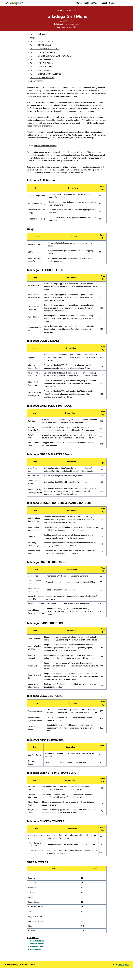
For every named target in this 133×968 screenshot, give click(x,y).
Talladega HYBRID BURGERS (41, 63)
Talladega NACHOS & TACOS (41, 41)
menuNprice (123, 964)
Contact (23, 964)
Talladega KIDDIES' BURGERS (41, 70)
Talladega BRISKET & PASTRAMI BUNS (45, 74)
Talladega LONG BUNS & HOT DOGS (44, 49)
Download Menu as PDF (66, 27)
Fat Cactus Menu (37, 944)
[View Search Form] (124, 2)
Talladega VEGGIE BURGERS (41, 67)
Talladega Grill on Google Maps (66, 24)
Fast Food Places (91, 3)
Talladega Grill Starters (39, 34)
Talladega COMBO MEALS (40, 45)
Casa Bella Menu (37, 941)
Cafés (79, 3)
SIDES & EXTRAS (36, 81)
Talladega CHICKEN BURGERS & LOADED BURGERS (50, 56)
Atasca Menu (35, 949)
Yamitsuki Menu (36, 947)
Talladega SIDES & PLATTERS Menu (44, 52)
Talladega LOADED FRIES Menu (42, 59)
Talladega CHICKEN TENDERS (42, 78)
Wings (32, 38)
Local (104, 3)
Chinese (113, 3)
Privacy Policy (11, 964)
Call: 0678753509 (66, 21)
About (32, 964)
